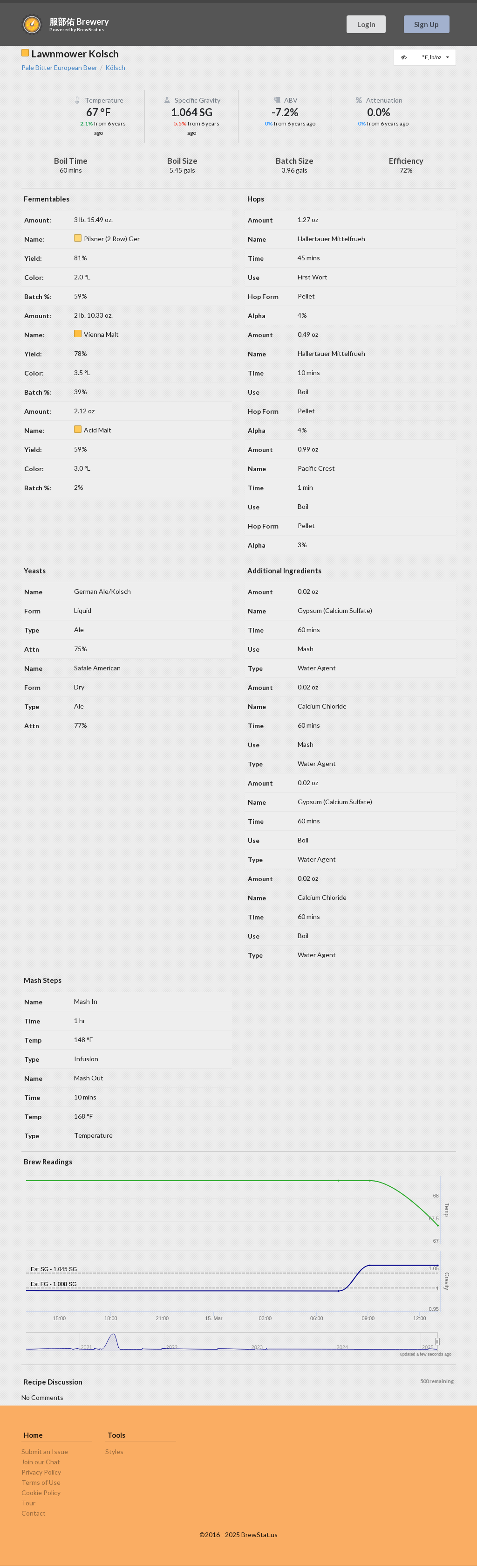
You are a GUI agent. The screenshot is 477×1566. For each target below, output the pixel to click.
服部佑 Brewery (79, 21)
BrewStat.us (90, 29)
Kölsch (115, 67)
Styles (114, 1451)
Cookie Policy (41, 1492)
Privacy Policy (41, 1472)
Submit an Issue (44, 1451)
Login (366, 24)
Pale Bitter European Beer (59, 67)
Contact (33, 1513)
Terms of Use (41, 1482)
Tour (28, 1503)
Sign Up (426, 24)
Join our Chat (40, 1462)
